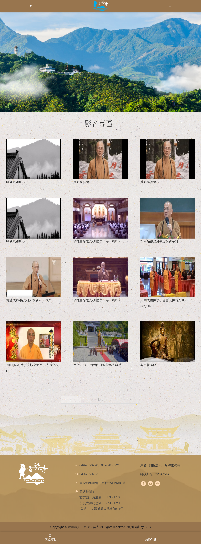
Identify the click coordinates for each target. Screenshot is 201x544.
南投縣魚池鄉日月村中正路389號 (102, 483)
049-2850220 (88, 465)
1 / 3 (100, 399)
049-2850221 (110, 465)
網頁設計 (133, 527)
